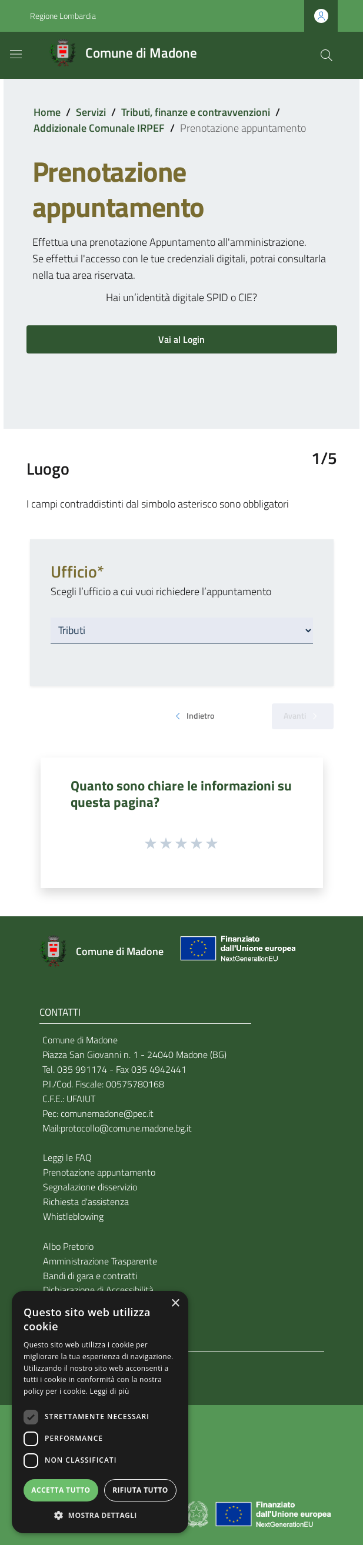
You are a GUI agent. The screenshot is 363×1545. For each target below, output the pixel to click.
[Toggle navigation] (16, 54)
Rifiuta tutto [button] (140, 1490)
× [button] (175, 1303)
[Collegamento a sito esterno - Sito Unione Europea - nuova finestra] (236, 951)
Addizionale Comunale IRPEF (99, 128)
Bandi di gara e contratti (90, 1276)
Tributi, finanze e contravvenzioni (195, 112)
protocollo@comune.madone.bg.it (126, 1128)
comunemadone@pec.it (107, 1113)
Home (47, 112)
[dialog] (100, 1412)
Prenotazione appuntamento (99, 1172)
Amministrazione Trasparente (100, 1261)
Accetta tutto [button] (60, 1490)
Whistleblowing (73, 1216)
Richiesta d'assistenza (86, 1201)
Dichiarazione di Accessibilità (98, 1290)
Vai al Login (181, 339)
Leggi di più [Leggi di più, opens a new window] (109, 1391)
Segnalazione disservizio (90, 1187)
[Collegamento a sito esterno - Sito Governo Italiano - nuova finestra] (197, 1513)
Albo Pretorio (68, 1246)
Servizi (91, 112)
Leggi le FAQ (67, 1157)
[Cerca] (326, 55)
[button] (100, 1515)
